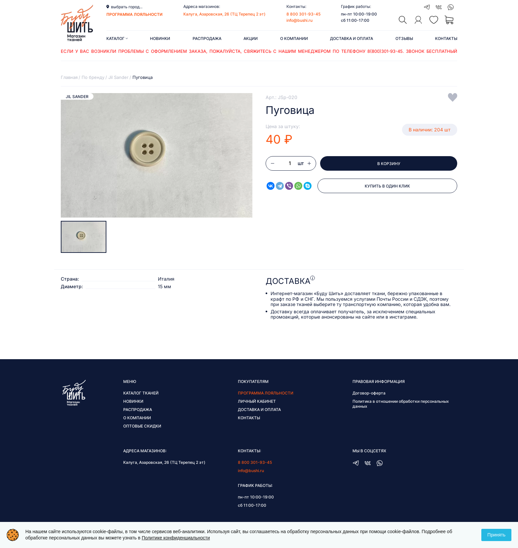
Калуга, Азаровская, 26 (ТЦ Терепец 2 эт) (224, 14)
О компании (294, 38)
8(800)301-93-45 (385, 51)
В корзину (388, 163)
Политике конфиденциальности (176, 537)
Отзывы (404, 38)
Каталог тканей (141, 393)
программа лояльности (134, 14)
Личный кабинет (257, 401)
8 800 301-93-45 (303, 14)
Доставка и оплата (351, 38)
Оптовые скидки (142, 426)
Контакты (446, 38)
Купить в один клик (387, 186)
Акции (250, 38)
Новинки (160, 38)
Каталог (117, 38)
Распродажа (207, 38)
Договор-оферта (369, 393)
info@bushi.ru (299, 20)
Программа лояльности (265, 393)
